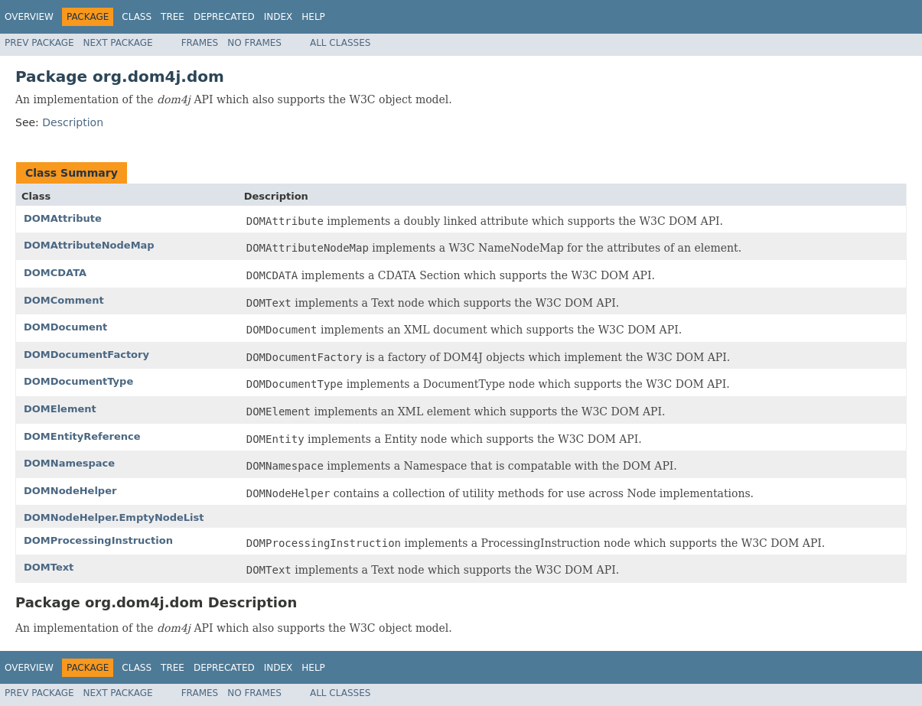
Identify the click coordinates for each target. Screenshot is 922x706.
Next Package (118, 42)
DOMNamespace (69, 463)
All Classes (340, 42)
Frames (200, 42)
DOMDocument (65, 327)
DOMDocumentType (78, 381)
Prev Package (39, 42)
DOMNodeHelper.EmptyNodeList (114, 517)
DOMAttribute (63, 218)
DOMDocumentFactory (86, 354)
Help (313, 16)
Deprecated (224, 16)
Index (278, 16)
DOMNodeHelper (70, 490)
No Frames (254, 42)
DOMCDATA (55, 272)
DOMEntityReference (82, 436)
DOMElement (60, 409)
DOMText (48, 567)
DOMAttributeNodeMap (89, 245)
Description (72, 122)
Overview (29, 16)
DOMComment (64, 300)
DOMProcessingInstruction (98, 540)
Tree (172, 16)
